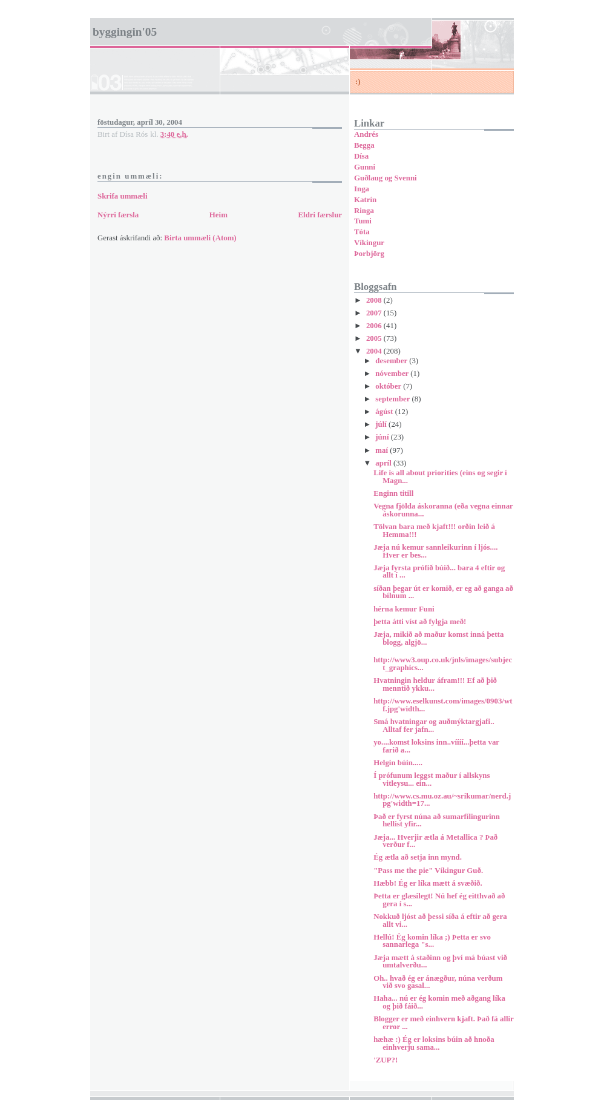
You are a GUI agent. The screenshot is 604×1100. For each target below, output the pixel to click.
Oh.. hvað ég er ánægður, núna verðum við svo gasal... (437, 982)
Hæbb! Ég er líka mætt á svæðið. (427, 883)
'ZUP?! (385, 1060)
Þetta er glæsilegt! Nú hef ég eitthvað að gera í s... (439, 900)
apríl (384, 463)
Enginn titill (393, 493)
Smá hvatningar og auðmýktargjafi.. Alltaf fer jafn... (433, 725)
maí (382, 450)
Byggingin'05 (125, 31)
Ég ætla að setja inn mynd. (417, 857)
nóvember (392, 373)
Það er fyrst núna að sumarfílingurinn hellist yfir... (436, 820)
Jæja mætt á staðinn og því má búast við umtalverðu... (440, 961)
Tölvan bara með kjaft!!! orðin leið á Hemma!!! (434, 530)
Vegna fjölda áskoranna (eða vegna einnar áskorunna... (443, 510)
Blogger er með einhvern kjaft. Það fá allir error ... (443, 1023)
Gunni (364, 167)
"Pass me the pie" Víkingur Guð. (428, 870)
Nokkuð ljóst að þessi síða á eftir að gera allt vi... (440, 920)
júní (382, 437)
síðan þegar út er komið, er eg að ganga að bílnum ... (443, 592)
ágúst (385, 411)
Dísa (361, 156)
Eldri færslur (320, 215)
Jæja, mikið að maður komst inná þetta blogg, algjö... (438, 638)
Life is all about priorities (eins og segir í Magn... (440, 477)
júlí (382, 424)
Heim (218, 215)
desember (392, 361)
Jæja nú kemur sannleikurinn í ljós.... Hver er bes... (435, 551)
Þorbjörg (369, 253)
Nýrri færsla (118, 215)
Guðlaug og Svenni (385, 178)
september (393, 399)
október (389, 386)
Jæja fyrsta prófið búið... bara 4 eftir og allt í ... (439, 572)
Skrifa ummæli (122, 196)
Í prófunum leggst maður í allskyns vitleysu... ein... (431, 779)
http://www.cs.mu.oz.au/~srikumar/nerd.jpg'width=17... (442, 800)
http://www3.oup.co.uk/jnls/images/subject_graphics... (442, 664)
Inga (361, 189)
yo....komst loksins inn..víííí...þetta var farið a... (436, 746)
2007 (375, 313)
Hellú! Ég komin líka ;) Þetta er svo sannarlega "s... (432, 941)
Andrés (366, 134)
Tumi (363, 221)
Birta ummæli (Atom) (200, 238)
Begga (364, 145)
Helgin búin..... (397, 763)
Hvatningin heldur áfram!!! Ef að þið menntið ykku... (435, 684)
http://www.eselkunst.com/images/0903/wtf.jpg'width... (442, 705)
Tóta (362, 232)
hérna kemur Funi (404, 609)
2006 (375, 325)
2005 (375, 338)
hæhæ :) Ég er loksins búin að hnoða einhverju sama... (433, 1043)
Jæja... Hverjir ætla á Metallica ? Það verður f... (435, 841)
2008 (375, 300)
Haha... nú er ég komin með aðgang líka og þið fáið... (439, 1002)
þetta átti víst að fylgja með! (419, 622)
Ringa (364, 210)
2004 (375, 351)
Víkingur (369, 243)
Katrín (365, 200)
